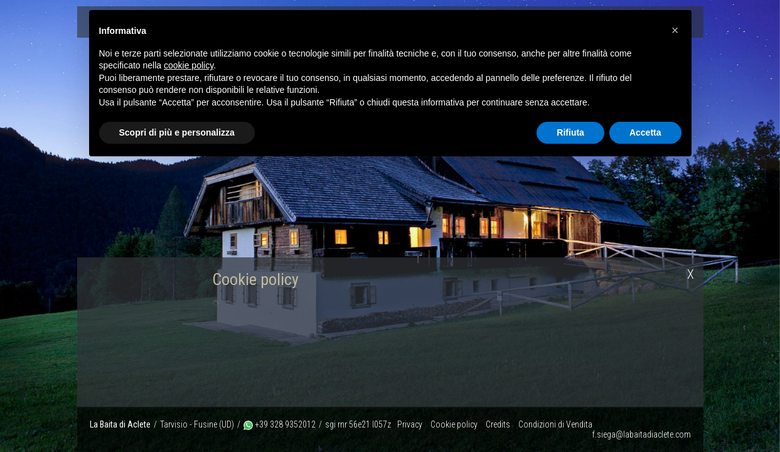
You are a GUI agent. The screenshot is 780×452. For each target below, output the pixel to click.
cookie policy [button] (188, 65)
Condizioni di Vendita (555, 424)
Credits (498, 424)
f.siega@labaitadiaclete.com (641, 434)
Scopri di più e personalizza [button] (177, 132)
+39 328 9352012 (279, 424)
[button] (675, 30)
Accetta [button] (645, 132)
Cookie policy (454, 424)
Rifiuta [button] (570, 132)
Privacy (409, 424)
